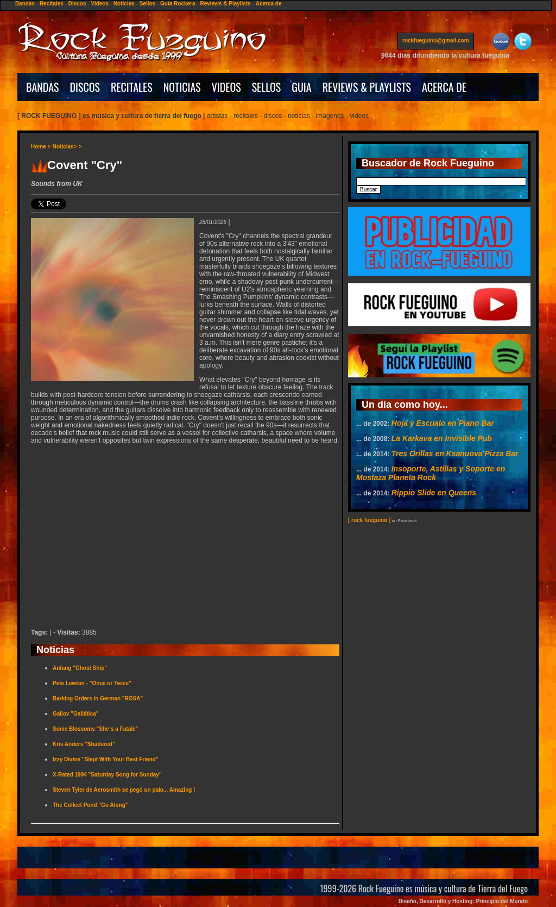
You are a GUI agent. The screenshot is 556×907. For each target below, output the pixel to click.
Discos (77, 4)
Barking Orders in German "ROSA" (98, 698)
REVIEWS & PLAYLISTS (367, 87)
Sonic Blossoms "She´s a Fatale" (95, 729)
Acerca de (269, 4)
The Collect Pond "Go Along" (90, 805)
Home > (40, 147)
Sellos (147, 4)
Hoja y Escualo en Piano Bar (442, 423)
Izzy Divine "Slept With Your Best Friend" (106, 759)
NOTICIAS (182, 87)
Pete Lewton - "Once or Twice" (92, 683)
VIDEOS (226, 87)
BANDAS (42, 87)
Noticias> (65, 147)
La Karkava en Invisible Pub (441, 438)
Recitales (52, 4)
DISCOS (85, 87)
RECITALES (132, 87)
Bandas (25, 4)
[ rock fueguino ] (369, 520)
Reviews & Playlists (225, 4)
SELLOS (266, 87)
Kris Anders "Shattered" (84, 744)
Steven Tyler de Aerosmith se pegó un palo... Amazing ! (124, 790)
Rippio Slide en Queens (433, 492)
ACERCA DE (444, 87)
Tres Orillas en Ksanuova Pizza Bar (455, 453)
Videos (100, 4)
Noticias (124, 4)
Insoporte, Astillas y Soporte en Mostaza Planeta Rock (430, 473)
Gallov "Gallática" (76, 714)
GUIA (301, 87)
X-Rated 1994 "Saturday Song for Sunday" (107, 775)
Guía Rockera (177, 4)
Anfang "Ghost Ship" (80, 668)
